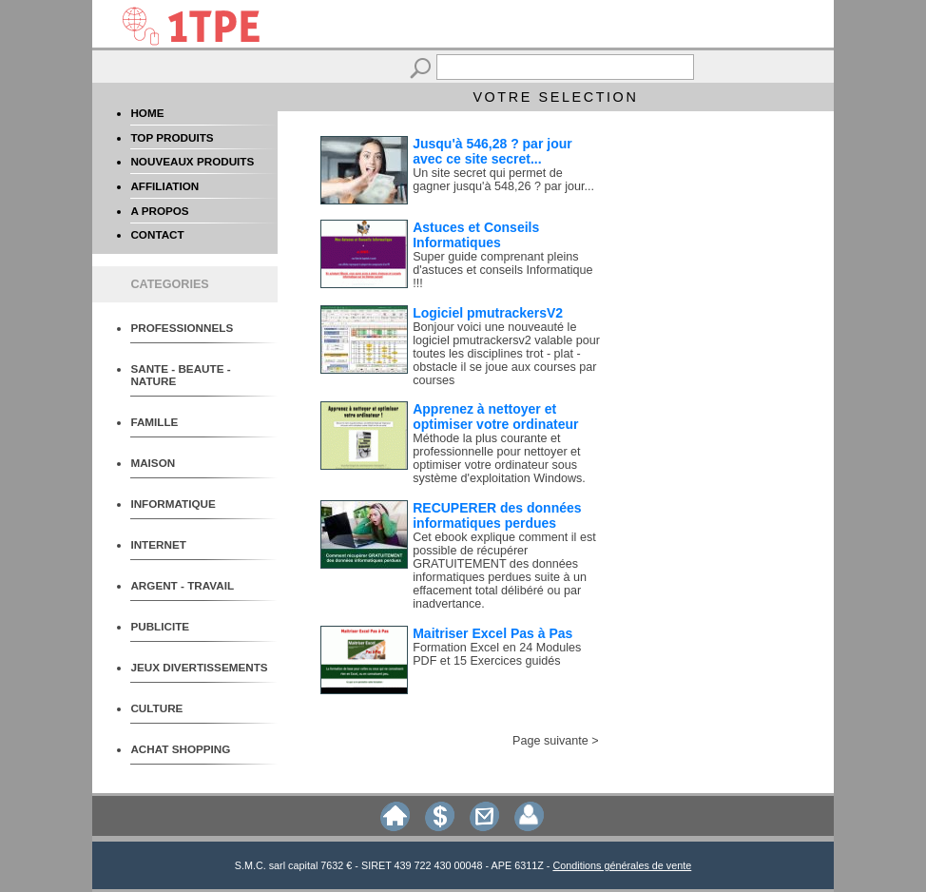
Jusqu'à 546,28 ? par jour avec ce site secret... (492, 151)
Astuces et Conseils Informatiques (476, 235)
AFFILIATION (164, 186)
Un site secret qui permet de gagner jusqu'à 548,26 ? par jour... (503, 179)
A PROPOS (159, 210)
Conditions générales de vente (621, 865)
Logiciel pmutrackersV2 (488, 312)
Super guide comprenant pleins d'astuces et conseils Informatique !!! (502, 270)
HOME (147, 113)
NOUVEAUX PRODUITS (192, 161)
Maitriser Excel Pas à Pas (492, 633)
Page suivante (550, 740)
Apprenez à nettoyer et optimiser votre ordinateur (495, 416)
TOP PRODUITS (171, 137)
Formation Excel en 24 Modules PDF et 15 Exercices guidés (497, 654)
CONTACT (156, 234)
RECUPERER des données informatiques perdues (497, 515)
